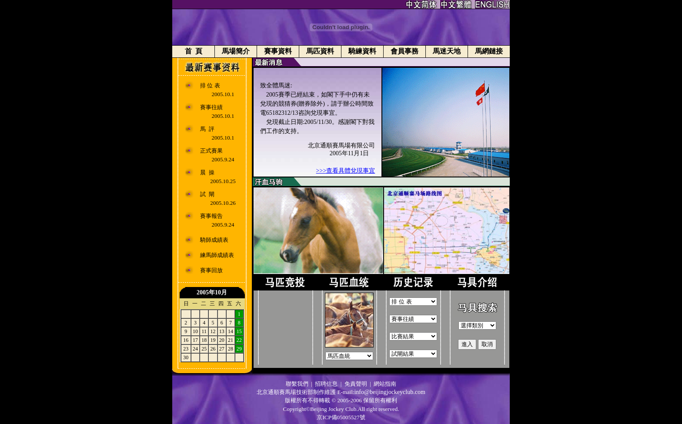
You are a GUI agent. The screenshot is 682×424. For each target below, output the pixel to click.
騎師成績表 (214, 240)
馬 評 (207, 129)
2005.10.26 (223, 203)
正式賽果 (211, 150)
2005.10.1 (223, 94)
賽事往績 (211, 107)
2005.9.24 (223, 159)
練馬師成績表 (217, 255)
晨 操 (207, 172)
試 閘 (207, 194)
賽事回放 (211, 270)
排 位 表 (210, 85)
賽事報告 (211, 216)
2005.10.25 (223, 181)
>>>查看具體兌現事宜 (345, 170)
